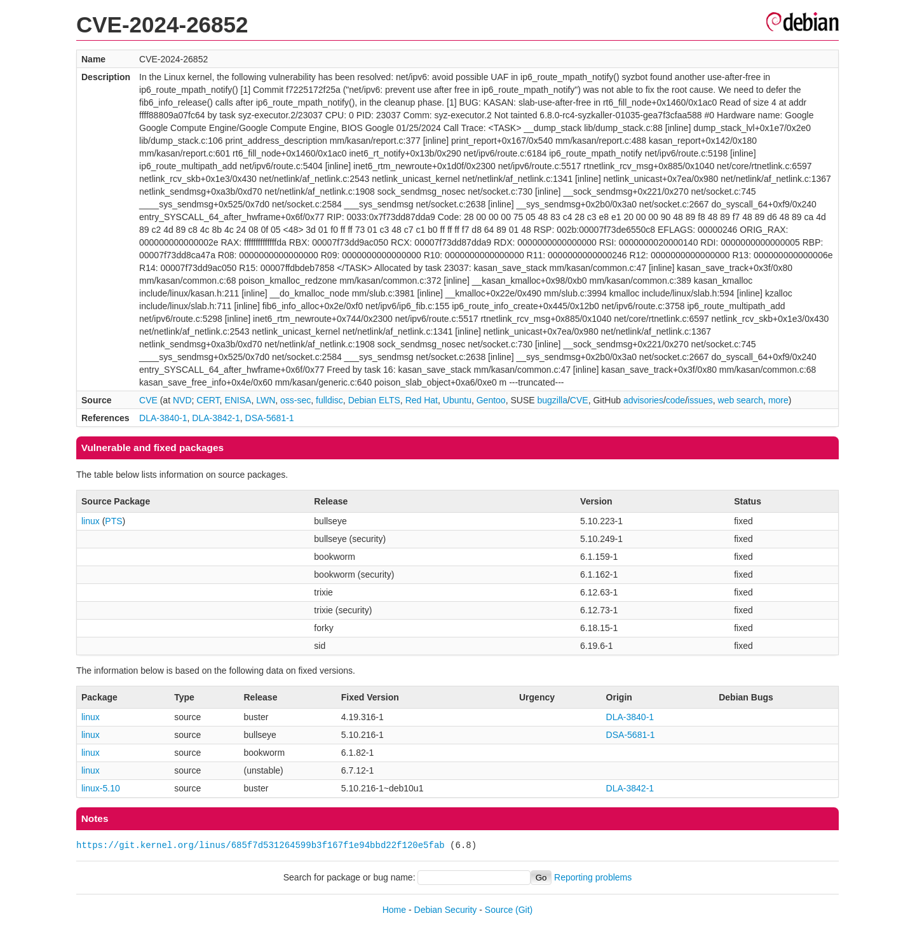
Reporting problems (593, 877)
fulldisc (329, 400)
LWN (265, 400)
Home (394, 910)
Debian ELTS (374, 400)
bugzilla (552, 400)
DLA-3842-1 (216, 418)
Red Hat (421, 400)
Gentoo (491, 400)
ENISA (237, 400)
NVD (182, 400)
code (675, 400)
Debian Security (445, 910)
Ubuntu (457, 400)
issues (700, 400)
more (778, 400)
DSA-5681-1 (269, 418)
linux (90, 521)
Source (499, 910)
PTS (113, 521)
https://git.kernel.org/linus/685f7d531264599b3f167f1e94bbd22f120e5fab (260, 845)
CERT (207, 400)
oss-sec (295, 400)
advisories (643, 400)
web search (741, 400)
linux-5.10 (100, 788)
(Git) (523, 910)
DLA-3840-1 (163, 418)
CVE (148, 400)
